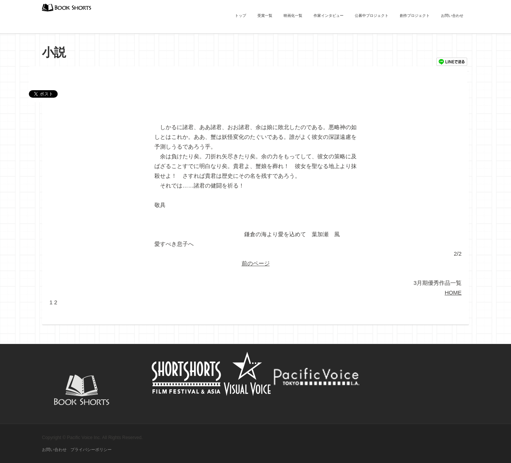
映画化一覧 (293, 15)
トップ (240, 15)
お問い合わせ (452, 15)
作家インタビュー (329, 15)
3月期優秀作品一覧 (438, 283)
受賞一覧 (264, 15)
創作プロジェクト (415, 15)
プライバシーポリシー (91, 449)
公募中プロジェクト (371, 15)
